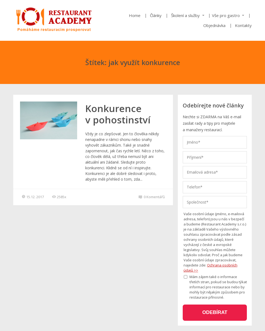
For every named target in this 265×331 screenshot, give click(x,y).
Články (156, 15)
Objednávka (214, 25)
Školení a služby (185, 15)
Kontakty (243, 25)
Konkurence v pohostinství (118, 114)
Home (134, 15)
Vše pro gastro (226, 15)
